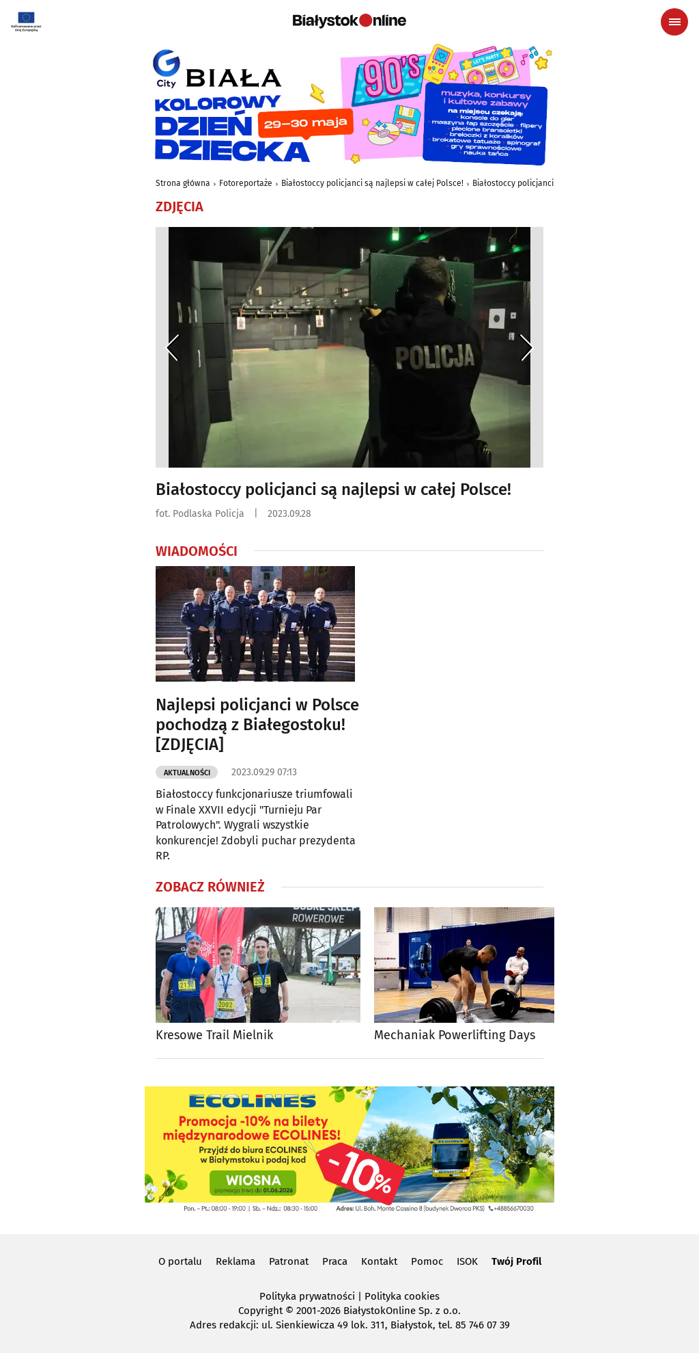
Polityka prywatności (307, 1296)
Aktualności (187, 772)
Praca (334, 1261)
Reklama (235, 1261)
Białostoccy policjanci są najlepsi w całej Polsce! (372, 183)
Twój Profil (516, 1261)
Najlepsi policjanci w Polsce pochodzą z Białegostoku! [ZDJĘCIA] (257, 724)
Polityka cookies (402, 1296)
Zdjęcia (179, 206)
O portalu (180, 1261)
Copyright (260, 1310)
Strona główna (183, 183)
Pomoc (427, 1261)
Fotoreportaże (245, 183)
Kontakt (379, 1261)
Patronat (289, 1261)
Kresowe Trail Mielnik (214, 1035)
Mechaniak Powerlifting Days (454, 1035)
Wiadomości (197, 551)
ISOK (467, 1261)
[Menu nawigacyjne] (674, 22)
